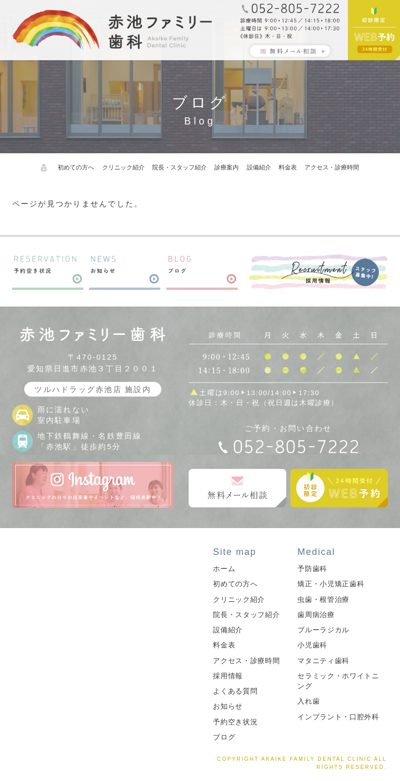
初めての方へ (76, 167)
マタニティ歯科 (323, 661)
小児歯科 (312, 645)
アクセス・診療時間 (331, 167)
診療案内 (226, 167)
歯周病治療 (315, 615)
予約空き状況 (235, 722)
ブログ (224, 737)
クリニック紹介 (123, 167)
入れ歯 (308, 701)
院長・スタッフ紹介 (179, 167)
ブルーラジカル (323, 630)
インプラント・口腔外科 (338, 717)
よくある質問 (235, 691)
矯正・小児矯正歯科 (330, 584)
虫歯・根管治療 (323, 599)
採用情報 (228, 676)
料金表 (288, 167)
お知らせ (228, 706)
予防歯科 (312, 569)
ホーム (224, 569)
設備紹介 (259, 167)
